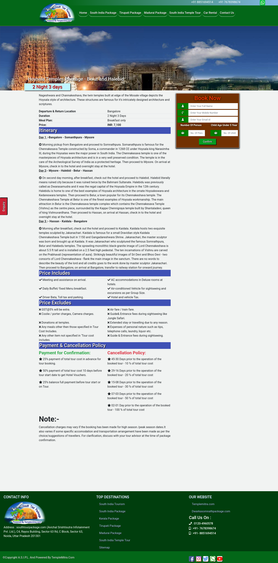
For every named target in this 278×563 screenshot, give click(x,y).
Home (83, 12)
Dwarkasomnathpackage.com (211, 511)
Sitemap (104, 547)
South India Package (103, 12)
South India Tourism (112, 504)
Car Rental (210, 12)
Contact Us (227, 12)
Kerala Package (109, 518)
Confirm (207, 141)
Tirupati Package (130, 12)
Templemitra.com (203, 504)
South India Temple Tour (185, 12)
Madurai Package (155, 12)
